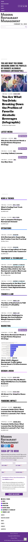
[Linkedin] (24, 6)
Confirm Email (19, 472)
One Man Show (7, 162)
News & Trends (16, 205)
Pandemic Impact (17, 407)
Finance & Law (16, 300)
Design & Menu (16, 94)
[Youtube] (26, 6)
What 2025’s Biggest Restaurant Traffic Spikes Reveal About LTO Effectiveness (14, 362)
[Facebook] (19, 6)
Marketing (14, 358)
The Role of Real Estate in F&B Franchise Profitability (13, 304)
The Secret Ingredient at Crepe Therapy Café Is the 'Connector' (14, 250)
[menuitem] (2, 1)
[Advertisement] (14, 44)
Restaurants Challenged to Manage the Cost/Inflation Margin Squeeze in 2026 (12, 317)
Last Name (18, 465)
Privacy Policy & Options (7, 460)
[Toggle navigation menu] (25, 539)
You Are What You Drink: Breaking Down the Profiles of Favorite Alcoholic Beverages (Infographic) (12, 109)
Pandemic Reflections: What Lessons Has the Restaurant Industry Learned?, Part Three (13, 412)
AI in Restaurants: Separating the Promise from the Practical (13, 238)
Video (15, 138)
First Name (4, 465)
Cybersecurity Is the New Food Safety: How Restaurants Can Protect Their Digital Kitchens (13, 285)
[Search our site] (13, 27)
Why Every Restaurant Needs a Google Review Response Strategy (13, 143)
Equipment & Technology (19, 264)
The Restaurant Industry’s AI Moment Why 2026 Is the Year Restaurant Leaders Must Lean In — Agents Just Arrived (13, 270)
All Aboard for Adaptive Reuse (13, 394)
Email (3, 472)
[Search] (26, 27)
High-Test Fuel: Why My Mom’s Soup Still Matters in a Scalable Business (13, 382)
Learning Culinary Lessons (11, 153)
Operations (15, 234)
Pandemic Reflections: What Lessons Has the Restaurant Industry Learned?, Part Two (12, 426)
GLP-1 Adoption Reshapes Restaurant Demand (11, 221)
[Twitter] (21, 6)
